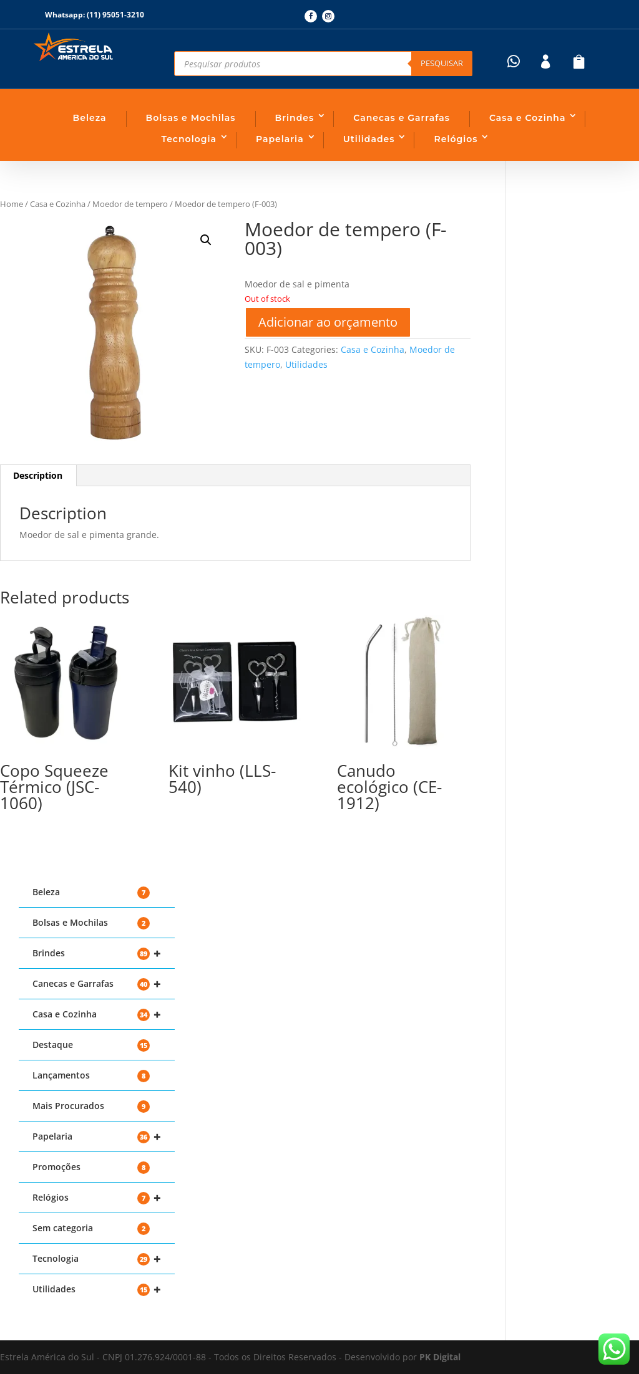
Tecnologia (189, 139)
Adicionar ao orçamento (328, 322)
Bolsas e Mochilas (191, 117)
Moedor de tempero (130, 203)
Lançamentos (91, 1075)
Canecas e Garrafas (401, 117)
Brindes (295, 117)
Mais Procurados (91, 1106)
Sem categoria (91, 1228)
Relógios (455, 139)
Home (11, 203)
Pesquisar (442, 63)
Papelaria (280, 139)
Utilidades (369, 139)
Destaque (91, 1045)
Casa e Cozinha (527, 117)
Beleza (90, 117)
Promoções (91, 1167)
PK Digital (440, 1357)
